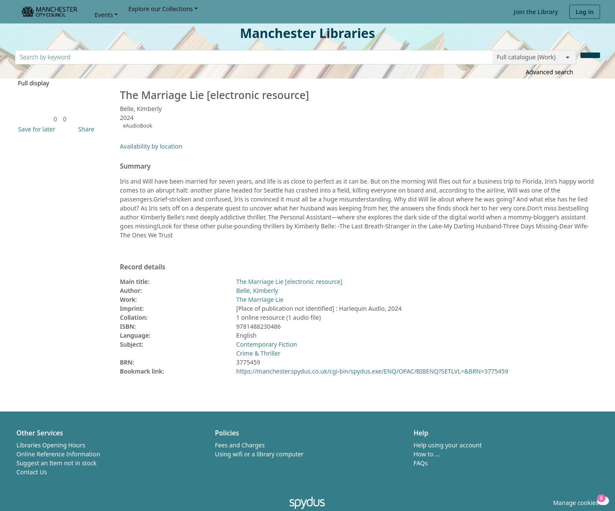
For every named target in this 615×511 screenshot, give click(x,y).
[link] (55, 119)
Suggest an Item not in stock (57, 463)
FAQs (420, 463)
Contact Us (32, 472)
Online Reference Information (58, 454)
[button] (35, 129)
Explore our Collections (160, 9)
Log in (585, 12)
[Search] (590, 55)
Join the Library (536, 12)
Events (104, 15)
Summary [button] (135, 166)
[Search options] (534, 57)
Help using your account (447, 445)
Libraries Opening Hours (51, 445)
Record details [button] (142, 267)
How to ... (426, 454)
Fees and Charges (239, 445)
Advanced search (549, 72)
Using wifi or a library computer (259, 454)
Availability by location (151, 146)
